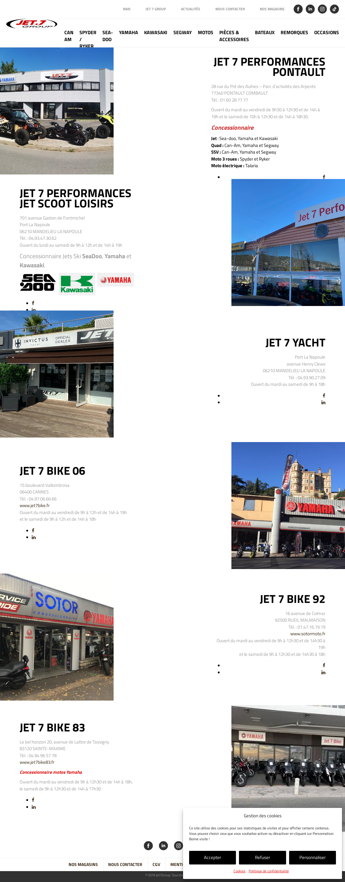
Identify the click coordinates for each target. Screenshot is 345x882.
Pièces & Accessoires (234, 36)
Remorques (294, 32)
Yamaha (128, 32)
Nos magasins (272, 9)
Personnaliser (312, 857)
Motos (205, 32)
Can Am (68, 36)
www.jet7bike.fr (35, 505)
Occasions (326, 32)
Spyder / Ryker (87, 38)
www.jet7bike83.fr (37, 762)
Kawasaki (155, 32)
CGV (156, 864)
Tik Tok (334, 9)
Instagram (322, 9)
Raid (127, 9)
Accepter (212, 857)
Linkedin (310, 9)
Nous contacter (230, 9)
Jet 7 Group (156, 9)
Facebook (298, 9)
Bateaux (265, 32)
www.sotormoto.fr (307, 633)
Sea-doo (107, 36)
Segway (182, 32)
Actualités (190, 9)
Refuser (262, 857)
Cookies (240, 871)
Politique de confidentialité (269, 871)
